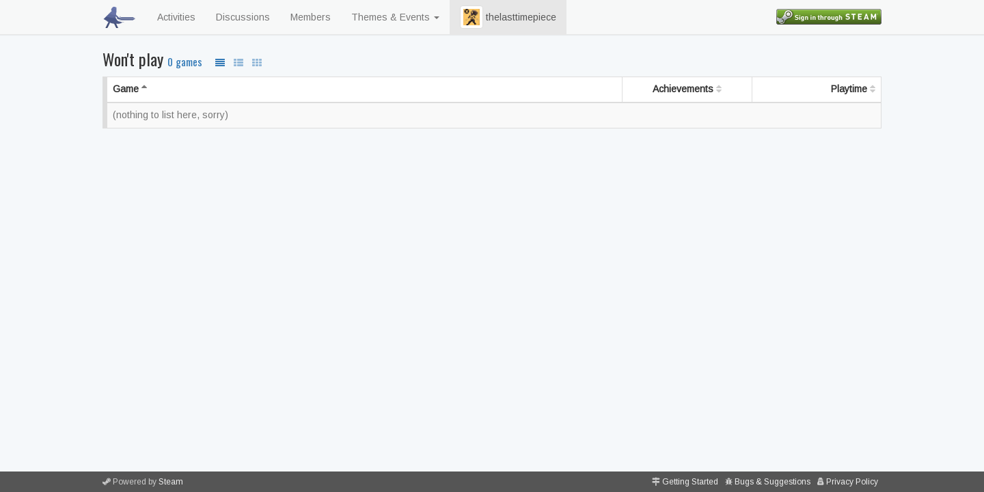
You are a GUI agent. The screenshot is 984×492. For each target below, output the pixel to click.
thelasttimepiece (508, 17)
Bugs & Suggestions (772, 482)
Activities (176, 17)
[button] (471, 17)
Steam (171, 482)
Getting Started (690, 482)
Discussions (243, 17)
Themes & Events (395, 17)
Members (310, 17)
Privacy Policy (852, 482)
